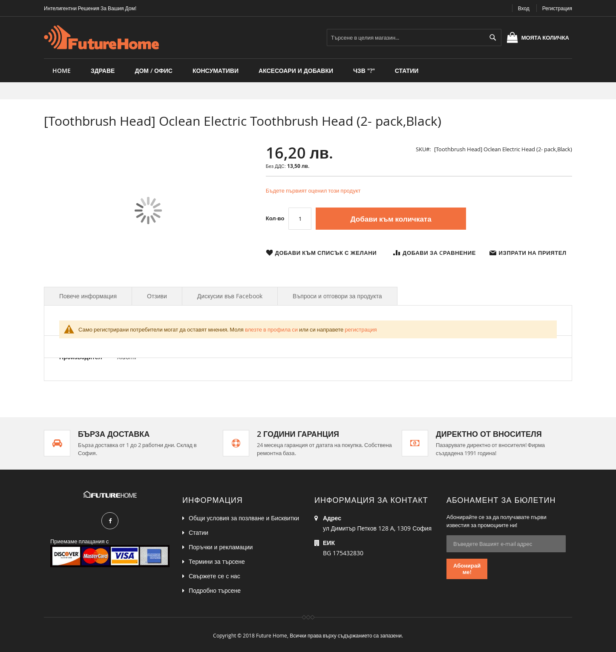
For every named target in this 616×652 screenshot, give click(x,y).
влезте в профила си (271, 329)
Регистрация (557, 8)
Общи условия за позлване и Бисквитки (244, 518)
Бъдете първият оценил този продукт (313, 190)
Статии (198, 532)
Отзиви (157, 296)
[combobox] (414, 37)
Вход (524, 8)
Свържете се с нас (214, 576)
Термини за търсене (217, 561)
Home (61, 70)
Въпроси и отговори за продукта (337, 296)
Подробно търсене (215, 590)
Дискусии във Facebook (229, 296)
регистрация (361, 329)
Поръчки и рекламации (221, 547)
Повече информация (88, 296)
